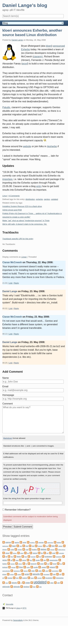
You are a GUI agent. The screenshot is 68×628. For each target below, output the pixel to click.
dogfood (35, 553)
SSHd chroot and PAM (12, 210)
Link (10, 283)
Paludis (6, 107)
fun (40, 556)
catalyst (60, 546)
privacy (4, 574)
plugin (33, 571)
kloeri (48, 46)
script (27, 574)
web (58, 583)
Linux (4, 196)
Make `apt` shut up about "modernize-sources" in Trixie (25, 220)
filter (12, 556)
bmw (27, 546)
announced (59, 46)
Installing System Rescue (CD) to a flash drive (22, 206)
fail (6, 556)
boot (33, 546)
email (53, 553)
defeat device (61, 549)
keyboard (5, 567)
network (52, 567)
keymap (13, 567)
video (51, 583)
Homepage (8, 395)
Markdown (7, 438)
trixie (6, 583)
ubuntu (14, 583)
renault (12, 574)
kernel (54, 563)
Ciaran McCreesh (12, 262)
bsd (47, 546)
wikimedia (6, 587)
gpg (44, 560)
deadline (34, 549)
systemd (24, 578)
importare (7, 179)
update (27, 583)
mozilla (35, 567)
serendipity (46, 574)
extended (61, 553)
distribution (30, 199)
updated (54, 199)
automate (41, 542)
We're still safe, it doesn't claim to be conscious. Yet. (24, 224)
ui (21, 583)
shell (54, 574)
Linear (24, 257)
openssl (26, 571)
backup (59, 542)
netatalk (44, 567)
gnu (31, 560)
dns (28, 553)
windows (26, 587)
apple (24, 542)
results (19, 574)
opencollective (6, 571)
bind (21, 546)
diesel (21, 553)
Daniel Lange (17, 40)
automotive (50, 542)
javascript (33, 563)
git (11, 560)
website (27, 146)
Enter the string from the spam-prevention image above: (27, 498)
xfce (34, 587)
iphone (20, 563)
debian (44, 549)
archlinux (32, 542)
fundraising (59, 556)
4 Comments (14, 196)
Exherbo (25, 49)
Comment (7, 403)
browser (40, 546)
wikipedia (16, 587)
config (12, 549)
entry (39, 186)
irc (26, 563)
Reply (16, 283)
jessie (42, 563)
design (7, 553)
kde (48, 563)
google (38, 560)
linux (21, 567)
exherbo (39, 199)
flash (26, 556)
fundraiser (48, 556)
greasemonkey (54, 560)
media (28, 567)
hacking (4, 563)
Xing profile (9, 604)
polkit (46, 571)
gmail (17, 560)
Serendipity (18, 620)
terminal (39, 578)
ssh (60, 574)
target (32, 578)
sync (17, 578)
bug (53, 546)
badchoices (5, 546)
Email (5, 386)
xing (40, 587)
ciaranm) (38, 56)
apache (17, 542)
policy (40, 571)
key (61, 563)
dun (47, 553)
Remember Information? (18, 509)
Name (5, 378)
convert (20, 549)
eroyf (25, 63)
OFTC (24, 608)
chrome (4, 549)
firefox (19, 556)
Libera (18, 608)
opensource (17, 571)
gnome (24, 560)
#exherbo (52, 146)
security (36, 574)
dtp (42, 553)
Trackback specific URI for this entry (17, 239)
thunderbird (48, 578)
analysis (8, 542)
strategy (10, 578)
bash (14, 546)
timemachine (60, 578)
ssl (3, 578)
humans (12, 563)
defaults (52, 549)
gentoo (47, 199)
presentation (55, 571)
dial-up (15, 553)
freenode (33, 556)
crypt (26, 549)
